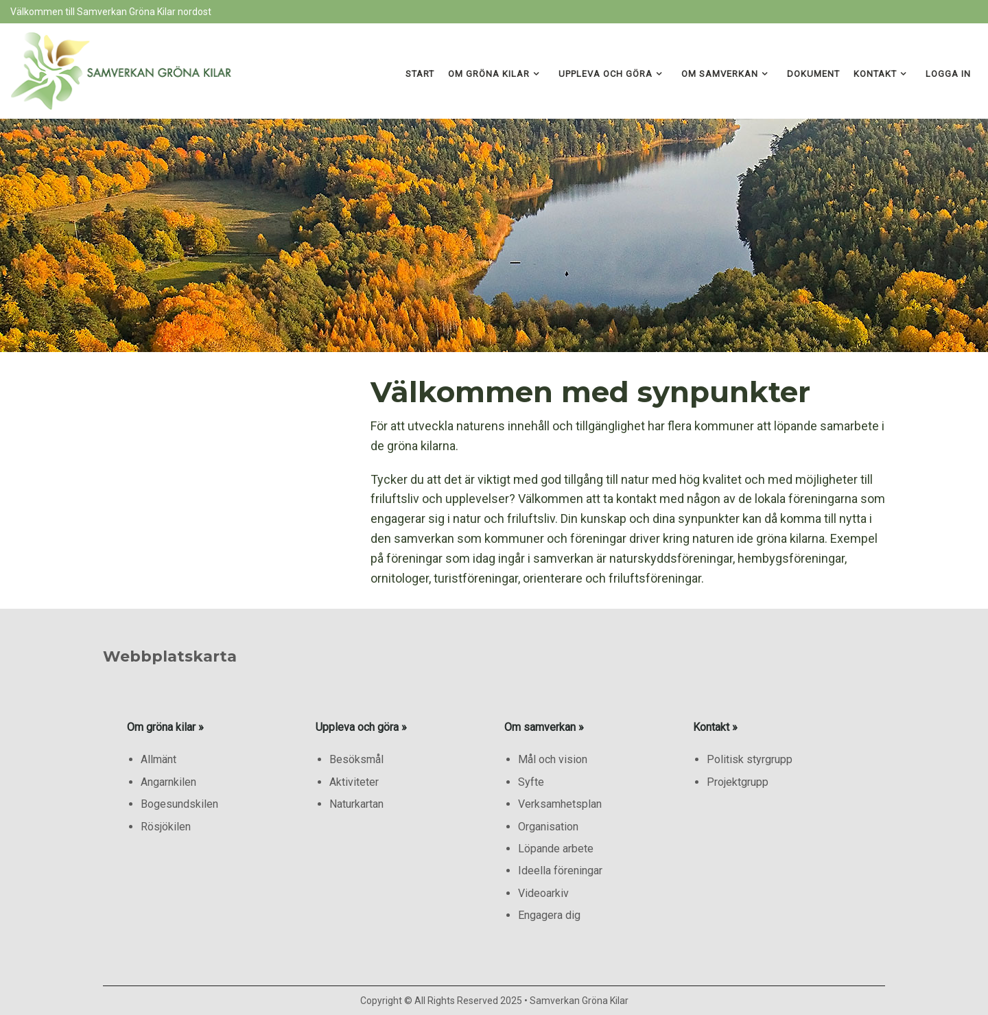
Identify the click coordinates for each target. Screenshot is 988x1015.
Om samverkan (719, 74)
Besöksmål (356, 759)
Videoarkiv (543, 893)
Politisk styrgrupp (749, 759)
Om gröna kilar (489, 74)
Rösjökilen (166, 826)
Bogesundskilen (179, 803)
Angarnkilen (168, 782)
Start (419, 74)
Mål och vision (552, 759)
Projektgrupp (737, 782)
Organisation (548, 826)
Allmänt (158, 759)
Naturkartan (356, 803)
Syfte (531, 782)
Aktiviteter (354, 782)
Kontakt (875, 74)
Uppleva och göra (605, 74)
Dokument (813, 74)
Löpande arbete (555, 848)
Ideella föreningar (560, 870)
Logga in (948, 74)
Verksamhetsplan (560, 803)
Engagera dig (549, 915)
